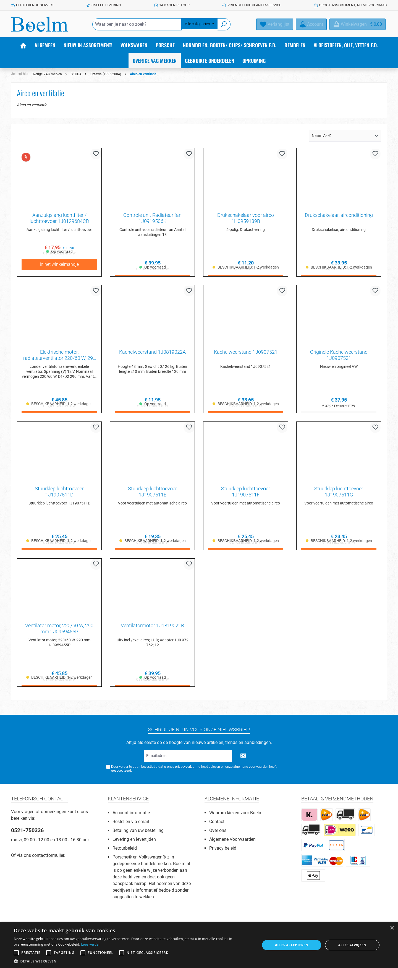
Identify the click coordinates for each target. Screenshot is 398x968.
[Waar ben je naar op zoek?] (137, 24)
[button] (133, 961)
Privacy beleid (222, 848)
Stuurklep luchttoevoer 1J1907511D (59, 493)
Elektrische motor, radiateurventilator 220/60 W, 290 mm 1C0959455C (59, 356)
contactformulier (48, 855)
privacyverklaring (187, 767)
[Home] (23, 45)
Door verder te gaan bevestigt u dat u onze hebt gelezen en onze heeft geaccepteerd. (194, 769)
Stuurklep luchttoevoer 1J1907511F (245, 493)
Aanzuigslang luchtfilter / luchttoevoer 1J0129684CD (59, 218)
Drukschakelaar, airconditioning (339, 215)
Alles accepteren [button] (291, 945)
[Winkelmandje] (357, 24)
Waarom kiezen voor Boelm (236, 812)
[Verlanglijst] (274, 24)
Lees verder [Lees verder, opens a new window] (90, 944)
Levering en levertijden (134, 839)
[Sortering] (345, 136)
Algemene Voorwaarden (232, 839)
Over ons (217, 830)
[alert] (199, 945)
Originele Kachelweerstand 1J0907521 (339, 355)
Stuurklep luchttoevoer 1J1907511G (338, 493)
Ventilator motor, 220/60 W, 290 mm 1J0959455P (59, 630)
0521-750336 (27, 830)
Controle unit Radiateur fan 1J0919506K (152, 218)
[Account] (311, 24)
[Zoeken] (224, 24)
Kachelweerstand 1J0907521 (245, 352)
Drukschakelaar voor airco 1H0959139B (245, 218)
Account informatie (131, 812)
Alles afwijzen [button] (352, 945)
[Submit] (243, 756)
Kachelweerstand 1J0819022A (152, 352)
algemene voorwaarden (250, 767)
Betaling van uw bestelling (138, 830)
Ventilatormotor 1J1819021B (152, 627)
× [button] (392, 928)
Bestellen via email (130, 821)
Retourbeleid (124, 848)
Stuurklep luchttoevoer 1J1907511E (152, 493)
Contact (216, 821)
